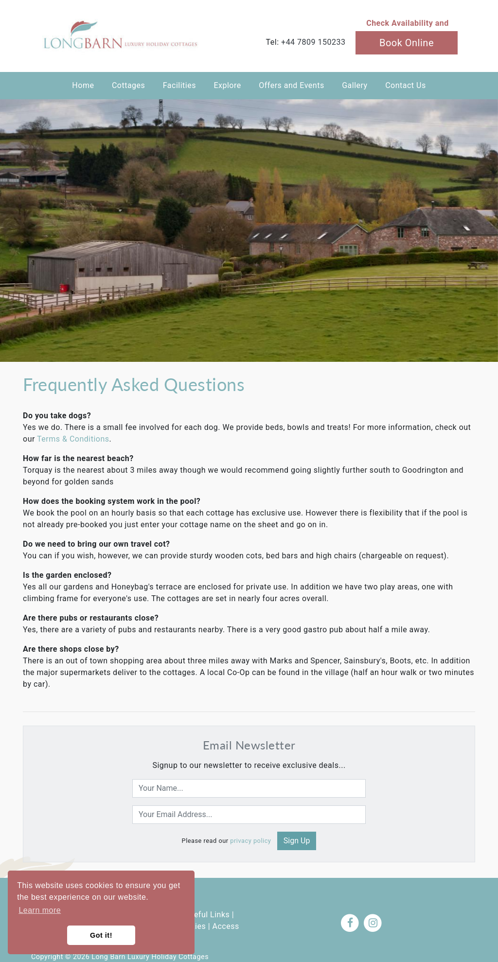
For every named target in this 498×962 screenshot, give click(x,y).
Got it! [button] (101, 935)
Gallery (355, 85)
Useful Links (207, 914)
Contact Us (405, 85)
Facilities (179, 85)
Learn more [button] (39, 910)
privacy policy (250, 840)
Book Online (406, 43)
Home (83, 85)
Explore (227, 85)
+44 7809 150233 (313, 42)
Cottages (128, 85)
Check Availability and (407, 23)
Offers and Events (291, 85)
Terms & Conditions (73, 439)
